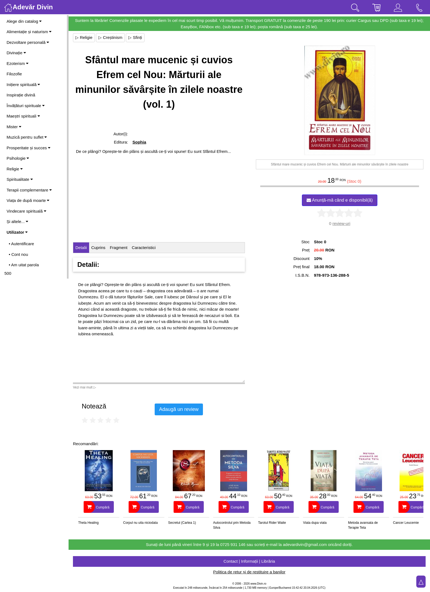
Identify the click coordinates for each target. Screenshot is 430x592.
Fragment (118, 247)
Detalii (81, 247)
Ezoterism (18, 63)
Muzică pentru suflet (27, 137)
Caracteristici (144, 247)
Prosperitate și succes (28, 147)
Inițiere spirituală (23, 84)
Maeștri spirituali (23, 116)
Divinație (16, 52)
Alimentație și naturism (29, 31)
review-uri (341, 223)
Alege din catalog (24, 21)
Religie (15, 169)
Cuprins (98, 247)
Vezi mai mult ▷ (84, 387)
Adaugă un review (179, 409)
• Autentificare (21, 243)
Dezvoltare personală (28, 42)
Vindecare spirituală (26, 211)
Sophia (139, 142)
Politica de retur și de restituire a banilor (249, 572)
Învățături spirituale (26, 105)
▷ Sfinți (135, 37)
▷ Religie (83, 37)
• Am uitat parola (24, 264)
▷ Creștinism (110, 37)
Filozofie (14, 74)
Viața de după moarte (28, 200)
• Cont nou (18, 254)
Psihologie (18, 158)
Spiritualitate (20, 179)
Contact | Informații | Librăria (249, 561)
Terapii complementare (29, 190)
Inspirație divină (21, 95)
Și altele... (17, 221)
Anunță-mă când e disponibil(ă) (340, 200)
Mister (14, 126)
